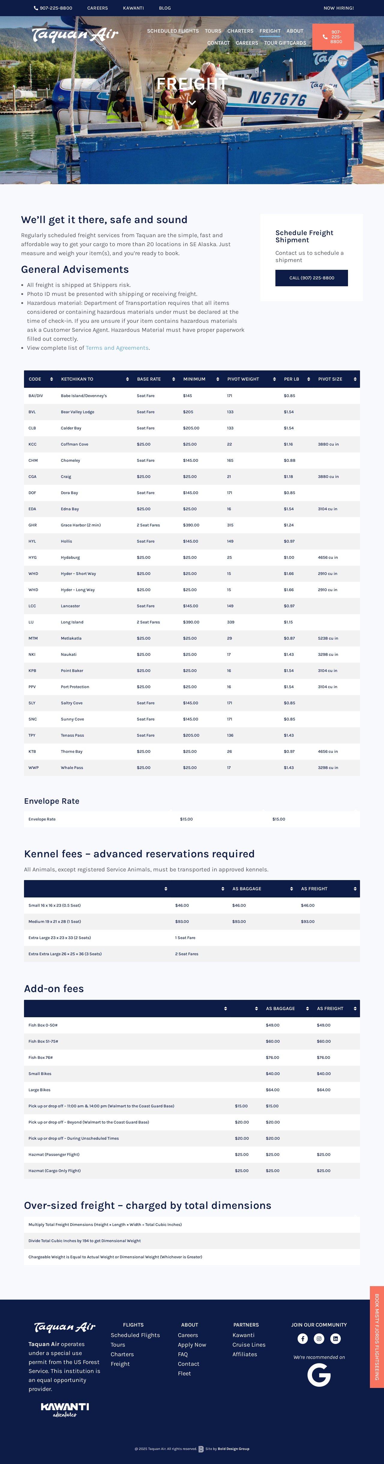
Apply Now (192, 1344)
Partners (246, 1324)
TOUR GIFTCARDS (285, 43)
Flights (133, 1324)
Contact (218, 43)
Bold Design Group (233, 1449)
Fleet (184, 1373)
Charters (240, 31)
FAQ (183, 1354)
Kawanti (243, 1335)
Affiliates (244, 1354)
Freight (270, 31)
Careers (247, 43)
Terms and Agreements (117, 347)
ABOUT (189, 1324)
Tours (213, 31)
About (294, 31)
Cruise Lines (249, 1344)
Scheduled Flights (173, 31)
